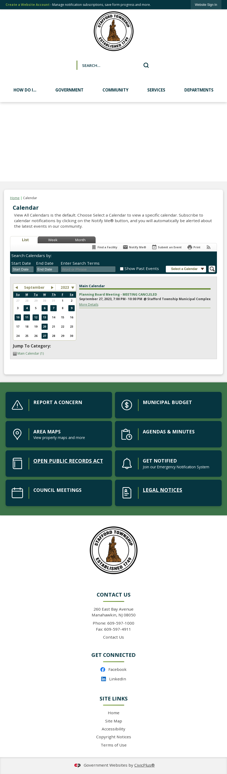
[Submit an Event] (167, 247)
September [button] (34, 287)
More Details (88, 304)
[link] (206, 4)
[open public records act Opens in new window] (59, 463)
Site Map (113, 720)
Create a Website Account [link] (28, 4)
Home (15, 198)
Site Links (114, 698)
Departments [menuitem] (198, 90)
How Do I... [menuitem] (25, 90)
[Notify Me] (134, 247)
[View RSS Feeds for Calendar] (208, 247)
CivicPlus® (144, 765)
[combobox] (23, 269)
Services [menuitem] (156, 90)
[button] (146, 65)
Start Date (21, 263)
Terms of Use (114, 745)
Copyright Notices (113, 736)
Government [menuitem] (69, 90)
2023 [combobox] (65, 287)
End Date (45, 263)
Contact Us (113, 637)
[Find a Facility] (104, 247)
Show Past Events (141, 268)
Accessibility (113, 728)
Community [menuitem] (115, 90)
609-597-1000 (120, 623)
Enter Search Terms (80, 263)
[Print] (194, 247)
